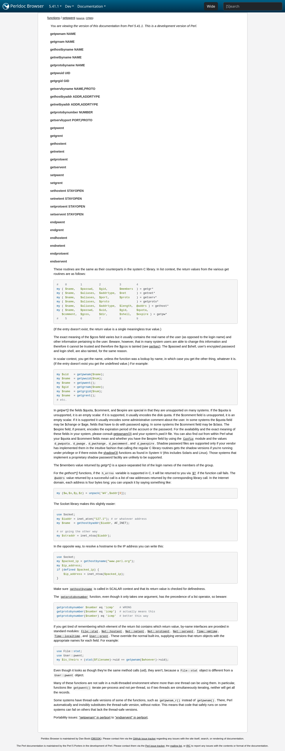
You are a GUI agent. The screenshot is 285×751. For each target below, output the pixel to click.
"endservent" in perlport (131, 717)
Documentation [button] (90, 6)
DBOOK (96, 738)
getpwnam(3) (122, 434)
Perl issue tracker (154, 745)
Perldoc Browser (23, 6)
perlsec (154, 346)
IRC (188, 745)
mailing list (176, 745)
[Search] (252, 6)
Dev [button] (68, 6)
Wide (211, 6)
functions (53, 18)
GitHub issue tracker (144, 738)
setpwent (68, 18)
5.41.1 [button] (54, 6)
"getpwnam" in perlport (95, 717)
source (81, 18)
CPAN (89, 18)
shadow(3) (110, 453)
